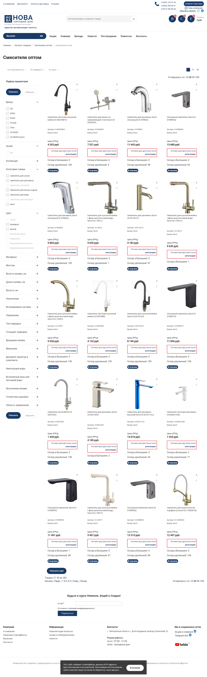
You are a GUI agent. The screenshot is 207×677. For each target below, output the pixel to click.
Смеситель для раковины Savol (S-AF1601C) (142, 216)
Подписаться (67, 613)
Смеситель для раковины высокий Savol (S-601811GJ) (140, 413)
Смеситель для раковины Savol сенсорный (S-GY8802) (62, 216)
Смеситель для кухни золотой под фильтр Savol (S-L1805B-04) (182, 509)
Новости (92, 36)
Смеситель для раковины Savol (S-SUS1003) (102, 413)
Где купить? (22, 4)
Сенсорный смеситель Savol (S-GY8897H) (181, 315)
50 (193, 77)
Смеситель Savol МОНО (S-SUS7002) (60, 413)
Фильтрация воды (15, 368)
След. (76, 581)
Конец (83, 581)
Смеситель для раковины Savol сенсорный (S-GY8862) (142, 118)
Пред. (57, 581)
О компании (9, 4)
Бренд (9, 102)
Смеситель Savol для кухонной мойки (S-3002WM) (101, 315)
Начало (49, 581)
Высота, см (12, 290)
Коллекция (12, 161)
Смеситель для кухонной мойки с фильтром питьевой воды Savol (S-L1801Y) (102, 510)
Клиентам (126, 36)
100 (197, 77)
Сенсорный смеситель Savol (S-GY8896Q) (181, 118)
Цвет (8, 213)
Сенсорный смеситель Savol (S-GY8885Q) (141, 509)
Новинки (65, 36)
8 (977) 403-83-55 (168, 9)
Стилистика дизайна (17, 396)
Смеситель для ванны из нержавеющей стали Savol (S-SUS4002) (101, 119)
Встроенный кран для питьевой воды (17, 379)
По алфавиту (36, 70)
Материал (11, 257)
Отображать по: (183, 77)
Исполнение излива (16, 388)
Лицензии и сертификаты (15, 635)
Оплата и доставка (40, 4)
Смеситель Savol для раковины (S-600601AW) (181, 413)
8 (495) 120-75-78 (168, 2)
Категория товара (15, 169)
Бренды (78, 36)
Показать (13, 92)
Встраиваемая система (18, 307)
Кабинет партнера (193, 4)
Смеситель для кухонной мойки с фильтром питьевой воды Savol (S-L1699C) (62, 316)
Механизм (11, 348)
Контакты (141, 36)
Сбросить (29, 92)
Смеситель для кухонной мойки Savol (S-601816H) (142, 315)
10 (187, 77)
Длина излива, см (15, 282)
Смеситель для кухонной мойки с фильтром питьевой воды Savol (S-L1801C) (182, 218)
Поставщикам (108, 36)
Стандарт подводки (16, 332)
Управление (12, 315)
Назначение (12, 298)
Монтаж (10, 265)
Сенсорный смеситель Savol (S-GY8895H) (62, 509)
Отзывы (55, 4)
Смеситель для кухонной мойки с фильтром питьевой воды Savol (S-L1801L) (102, 218)
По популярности (15, 70)
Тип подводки (13, 323)
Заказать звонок (188, 11)
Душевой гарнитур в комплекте (17, 359)
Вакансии (7, 638)
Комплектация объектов (61, 631)
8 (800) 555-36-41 (168, 6)
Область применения (17, 405)
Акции (52, 36)
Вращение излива (15, 340)
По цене (52, 70)
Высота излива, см (16, 273)
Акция (9, 146)
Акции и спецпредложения (61, 635)
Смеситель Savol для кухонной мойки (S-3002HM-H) (62, 118)
